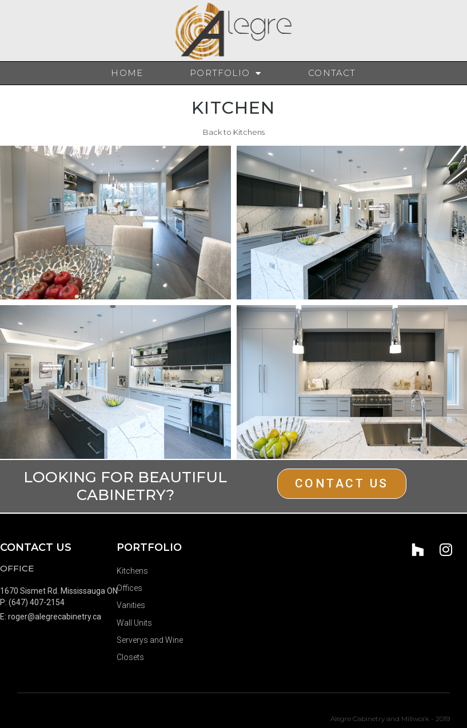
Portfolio (225, 73)
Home (127, 72)
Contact (332, 72)
